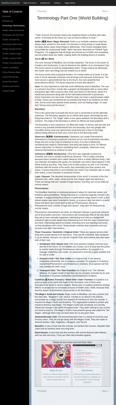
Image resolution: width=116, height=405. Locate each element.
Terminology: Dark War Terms (13, 35)
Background (45, 3)
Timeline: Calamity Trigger (11, 54)
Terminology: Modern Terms (12, 44)
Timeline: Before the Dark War (13, 30)
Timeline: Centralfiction (10, 68)
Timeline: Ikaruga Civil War (12, 49)
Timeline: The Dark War (10, 40)
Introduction (6, 16)
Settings (57, 3)
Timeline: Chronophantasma (12, 63)
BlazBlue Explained (11, 3)
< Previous (42, 11)
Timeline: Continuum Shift (11, 58)
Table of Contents (30, 3)
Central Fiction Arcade (10, 77)
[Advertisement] (72, 28)
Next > (105, 11)
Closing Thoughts (8, 91)
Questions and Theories (11, 86)
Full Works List (7, 21)
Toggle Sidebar (69, 3)
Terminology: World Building (13, 26)
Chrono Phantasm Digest (11, 72)
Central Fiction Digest (10, 81)
